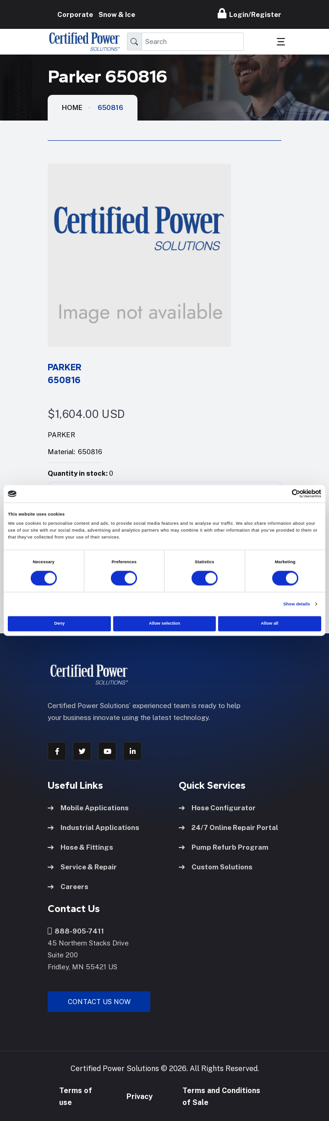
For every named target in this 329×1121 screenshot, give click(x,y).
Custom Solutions (215, 867)
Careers (68, 886)
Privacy (139, 1096)
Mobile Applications (88, 808)
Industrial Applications (93, 827)
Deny (59, 623)
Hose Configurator (217, 808)
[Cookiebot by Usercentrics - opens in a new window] (281, 493)
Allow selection (164, 623)
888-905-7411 (76, 931)
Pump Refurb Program (224, 847)
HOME (72, 107)
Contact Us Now (99, 1002)
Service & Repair (82, 867)
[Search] (193, 42)
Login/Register (249, 13)
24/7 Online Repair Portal (228, 827)
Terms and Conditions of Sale (221, 1096)
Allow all (269, 623)
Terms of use (75, 1096)
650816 (110, 107)
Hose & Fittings (80, 847)
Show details (296, 604)
